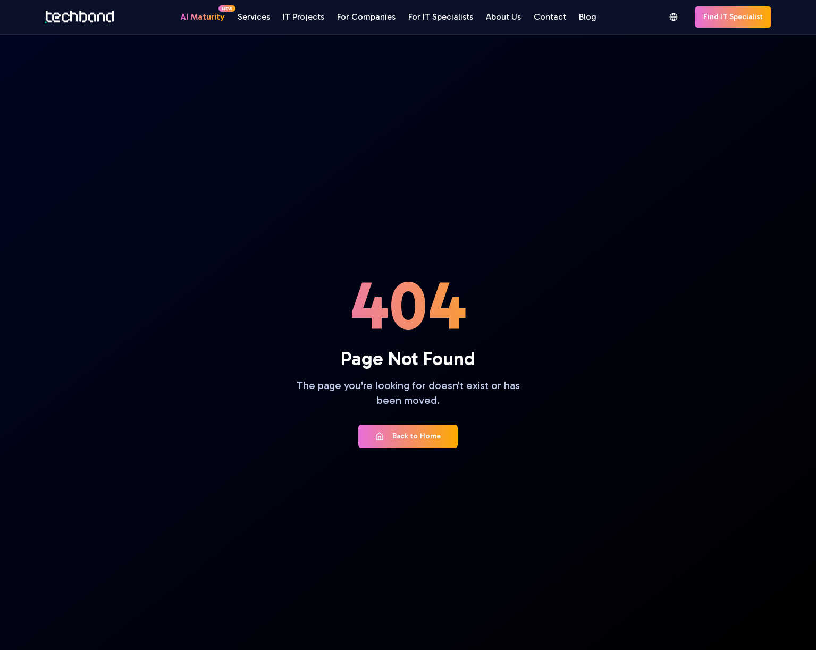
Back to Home (408, 436)
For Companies (366, 17)
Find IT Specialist (733, 16)
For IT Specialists (440, 17)
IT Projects (303, 17)
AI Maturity (203, 16)
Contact (550, 17)
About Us (503, 17)
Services (254, 17)
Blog (587, 17)
